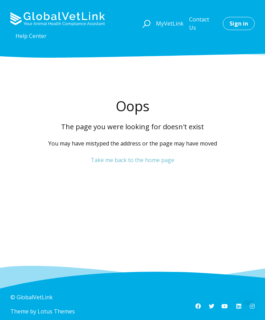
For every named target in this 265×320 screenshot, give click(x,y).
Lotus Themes (56, 311)
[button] (145, 23)
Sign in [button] (238, 23)
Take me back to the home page (132, 160)
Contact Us (199, 23)
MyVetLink (170, 23)
